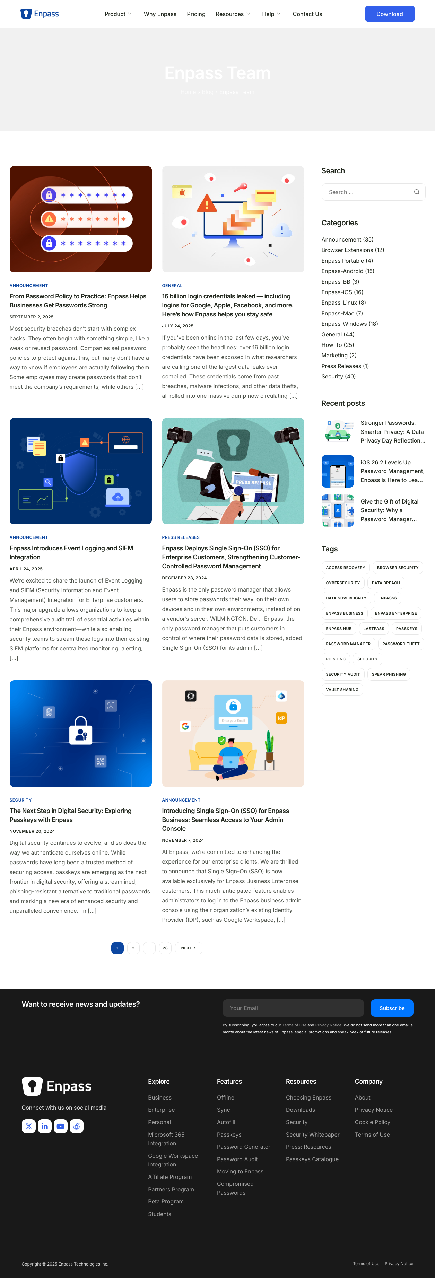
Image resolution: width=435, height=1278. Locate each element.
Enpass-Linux (339, 302)
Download (389, 13)
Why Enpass (160, 13)
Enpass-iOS (337, 292)
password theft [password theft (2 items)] (401, 643)
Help (271, 13)
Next (186, 948)
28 (165, 948)
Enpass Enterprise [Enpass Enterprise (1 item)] (396, 613)
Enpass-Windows (344, 323)
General (172, 285)
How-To (332, 344)
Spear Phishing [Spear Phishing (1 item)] (389, 674)
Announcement (29, 285)
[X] (29, 1126)
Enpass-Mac (338, 313)
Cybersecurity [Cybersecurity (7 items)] (343, 582)
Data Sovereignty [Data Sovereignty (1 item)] (346, 598)
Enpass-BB (336, 281)
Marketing (335, 355)
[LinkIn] (45, 1126)
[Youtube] (61, 1126)
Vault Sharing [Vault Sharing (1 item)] (342, 689)
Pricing (196, 13)
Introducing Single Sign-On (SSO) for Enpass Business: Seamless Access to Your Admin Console (225, 820)
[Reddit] (77, 1126)
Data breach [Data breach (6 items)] (386, 582)
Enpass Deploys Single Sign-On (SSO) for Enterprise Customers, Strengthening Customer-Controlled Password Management (231, 557)
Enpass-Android (343, 271)
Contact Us (307, 13)
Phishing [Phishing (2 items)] (336, 659)
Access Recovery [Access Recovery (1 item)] (345, 567)
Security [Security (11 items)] (367, 659)
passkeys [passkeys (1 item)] (406, 628)
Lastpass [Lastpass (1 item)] (374, 628)
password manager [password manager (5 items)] (348, 643)
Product (118, 13)
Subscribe (392, 1008)
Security (21, 800)
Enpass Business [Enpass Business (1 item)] (345, 613)
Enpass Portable (343, 260)
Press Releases (181, 537)
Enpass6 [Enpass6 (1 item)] (388, 598)
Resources (233, 13)
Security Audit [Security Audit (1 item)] (343, 674)
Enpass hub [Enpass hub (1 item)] (339, 628)
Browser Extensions (347, 249)
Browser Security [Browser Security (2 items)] (398, 567)
